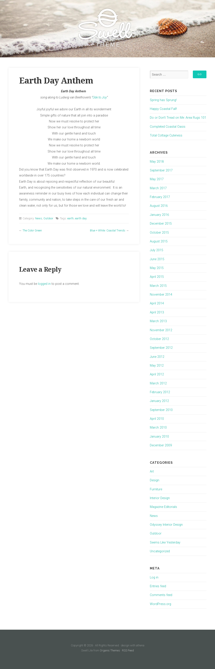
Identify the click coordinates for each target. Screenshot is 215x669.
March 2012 (158, 383)
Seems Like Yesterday (165, 542)
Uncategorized (160, 551)
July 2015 (156, 250)
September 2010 (161, 410)
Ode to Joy (100, 97)
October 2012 (159, 339)
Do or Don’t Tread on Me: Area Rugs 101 (178, 118)
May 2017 (157, 179)
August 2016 (159, 206)
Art (152, 471)
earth (70, 218)
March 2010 (158, 427)
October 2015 (159, 233)
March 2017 (158, 188)
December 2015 (161, 223)
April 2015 (157, 277)
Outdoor (48, 218)
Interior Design (160, 498)
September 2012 (161, 348)
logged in (44, 284)
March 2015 (158, 286)
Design (154, 480)
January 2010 (159, 436)
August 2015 (159, 241)
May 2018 (157, 162)
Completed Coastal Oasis (167, 127)
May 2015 (157, 268)
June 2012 (157, 357)
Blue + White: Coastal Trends (107, 230)
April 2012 (157, 374)
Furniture (156, 489)
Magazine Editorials (163, 507)
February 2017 (160, 197)
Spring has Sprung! (163, 100)
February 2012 (160, 392)
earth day (81, 218)
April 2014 (157, 303)
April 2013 (157, 312)
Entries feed (158, 586)
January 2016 (159, 215)
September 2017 (161, 170)
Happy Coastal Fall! (163, 109)
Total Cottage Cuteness (166, 135)
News (38, 218)
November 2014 (161, 294)
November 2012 (161, 330)
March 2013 (158, 321)
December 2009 (161, 445)
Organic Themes (110, 650)
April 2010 (157, 419)
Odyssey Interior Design (166, 525)
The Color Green (32, 230)
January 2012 (159, 401)
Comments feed (161, 595)
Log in (154, 577)
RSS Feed (128, 650)
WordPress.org (160, 604)
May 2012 (157, 365)
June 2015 (157, 259)
